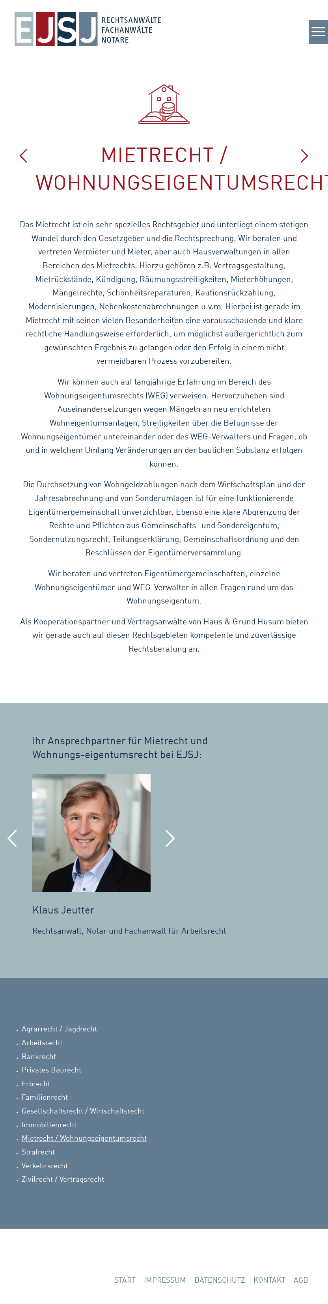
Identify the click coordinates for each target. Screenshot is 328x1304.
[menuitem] (125, 1281)
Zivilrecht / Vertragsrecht (63, 1179)
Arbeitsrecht (42, 1043)
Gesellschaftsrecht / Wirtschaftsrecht (83, 1111)
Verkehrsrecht (45, 1166)
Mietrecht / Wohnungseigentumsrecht (84, 1138)
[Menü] (314, 37)
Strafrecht (38, 1152)
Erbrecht (36, 1084)
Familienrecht (45, 1097)
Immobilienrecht (49, 1125)
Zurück (12, 840)
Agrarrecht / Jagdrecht (59, 1029)
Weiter (170, 840)
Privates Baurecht (51, 1070)
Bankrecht (39, 1057)
